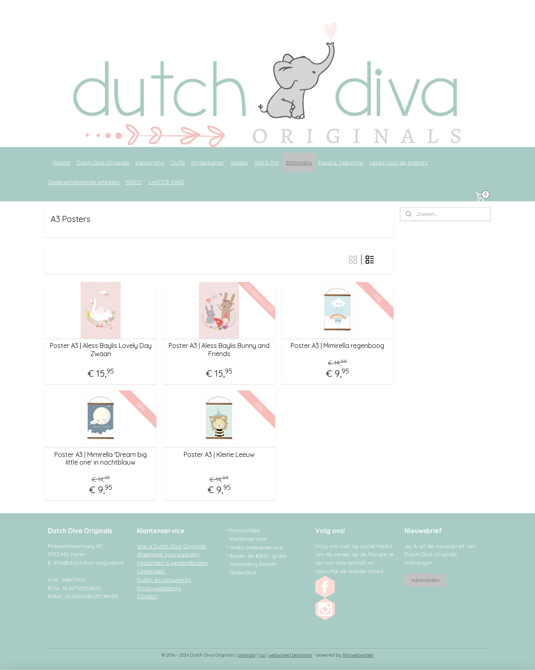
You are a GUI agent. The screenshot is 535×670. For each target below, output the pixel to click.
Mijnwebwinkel (357, 655)
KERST (134, 182)
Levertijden (151, 571)
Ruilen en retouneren (164, 579)
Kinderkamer (207, 162)
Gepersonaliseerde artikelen (84, 182)
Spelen (239, 162)
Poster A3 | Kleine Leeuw (219, 455)
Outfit (178, 162)
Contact (147, 596)
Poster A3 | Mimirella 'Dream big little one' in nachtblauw (100, 458)
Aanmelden (425, 580)
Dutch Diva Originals (103, 162)
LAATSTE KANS (167, 182)
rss (262, 655)
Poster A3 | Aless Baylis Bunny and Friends (219, 349)
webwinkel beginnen (290, 655)
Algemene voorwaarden (168, 554)
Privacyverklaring (159, 588)
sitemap (246, 655)
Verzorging (149, 162)
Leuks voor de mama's (399, 162)
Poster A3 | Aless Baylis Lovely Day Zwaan (101, 349)
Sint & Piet (267, 162)
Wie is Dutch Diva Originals (171, 546)
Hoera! (61, 162)
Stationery (299, 162)
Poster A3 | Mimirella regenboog (337, 346)
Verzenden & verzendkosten (172, 562)
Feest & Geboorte (341, 162)
